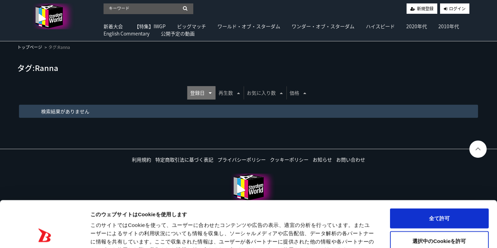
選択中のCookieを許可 (439, 197)
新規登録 (425, 9)
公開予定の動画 (178, 33)
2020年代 (416, 26)
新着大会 (113, 26)
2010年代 (448, 26)
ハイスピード (380, 26)
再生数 (229, 92)
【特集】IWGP (150, 26)
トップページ (29, 47)
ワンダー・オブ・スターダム (323, 26)
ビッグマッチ (191, 26)
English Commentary (126, 33)
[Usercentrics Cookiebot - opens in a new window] (44, 234)
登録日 (201, 92)
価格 (298, 92)
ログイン (457, 9)
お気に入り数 (265, 92)
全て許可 (439, 175)
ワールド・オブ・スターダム (248, 26)
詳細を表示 (333, 234)
